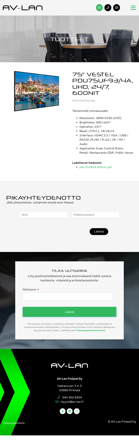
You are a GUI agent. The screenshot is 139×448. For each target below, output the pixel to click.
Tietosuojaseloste (14, 422)
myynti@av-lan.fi (69, 401)
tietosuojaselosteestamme (91, 330)
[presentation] (58, 232)
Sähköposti (31, 290)
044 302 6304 (69, 397)
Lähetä (99, 231)
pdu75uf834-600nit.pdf (95, 167)
